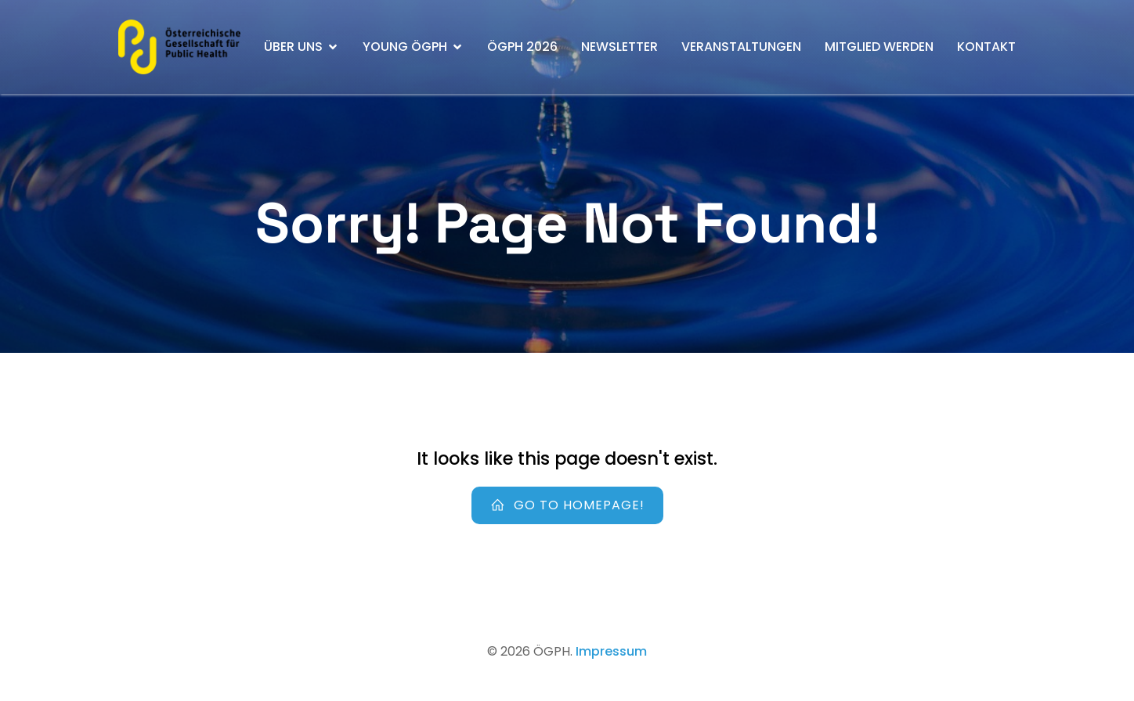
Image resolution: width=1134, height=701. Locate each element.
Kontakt (986, 47)
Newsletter (619, 47)
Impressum (611, 651)
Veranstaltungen (741, 47)
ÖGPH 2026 (522, 47)
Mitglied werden (879, 47)
